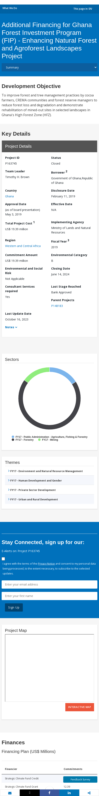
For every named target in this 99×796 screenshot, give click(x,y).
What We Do (9, 8)
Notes (9, 327)
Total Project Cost (20, 222)
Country (11, 190)
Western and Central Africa (23, 246)
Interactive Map (79, 707)
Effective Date (61, 204)
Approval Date (15, 204)
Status (56, 158)
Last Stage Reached (66, 286)
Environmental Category (69, 255)
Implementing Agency (67, 222)
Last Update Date (18, 314)
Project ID (12, 158)
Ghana (9, 196)
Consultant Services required (20, 289)
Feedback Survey (80, 779)
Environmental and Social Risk (24, 270)
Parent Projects (62, 300)
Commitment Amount (21, 255)
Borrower (59, 171)
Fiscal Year (60, 240)
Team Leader (15, 171)
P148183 (57, 306)
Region (10, 240)
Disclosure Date (63, 190)
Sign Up (14, 607)
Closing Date (60, 268)
